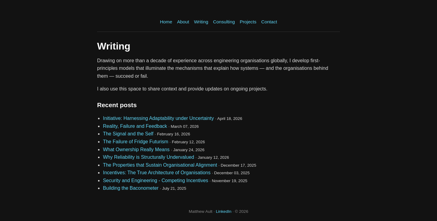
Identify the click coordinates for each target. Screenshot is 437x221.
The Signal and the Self (128, 133)
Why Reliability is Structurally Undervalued (148, 157)
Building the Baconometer (130, 188)
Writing (201, 21)
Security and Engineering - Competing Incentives (155, 180)
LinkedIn (223, 211)
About (183, 21)
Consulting (224, 21)
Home (166, 21)
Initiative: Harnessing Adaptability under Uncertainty (158, 118)
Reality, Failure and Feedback (135, 126)
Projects (248, 21)
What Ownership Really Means (136, 149)
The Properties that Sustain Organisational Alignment (160, 165)
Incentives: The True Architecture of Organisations (157, 172)
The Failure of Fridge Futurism (135, 141)
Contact (269, 21)
